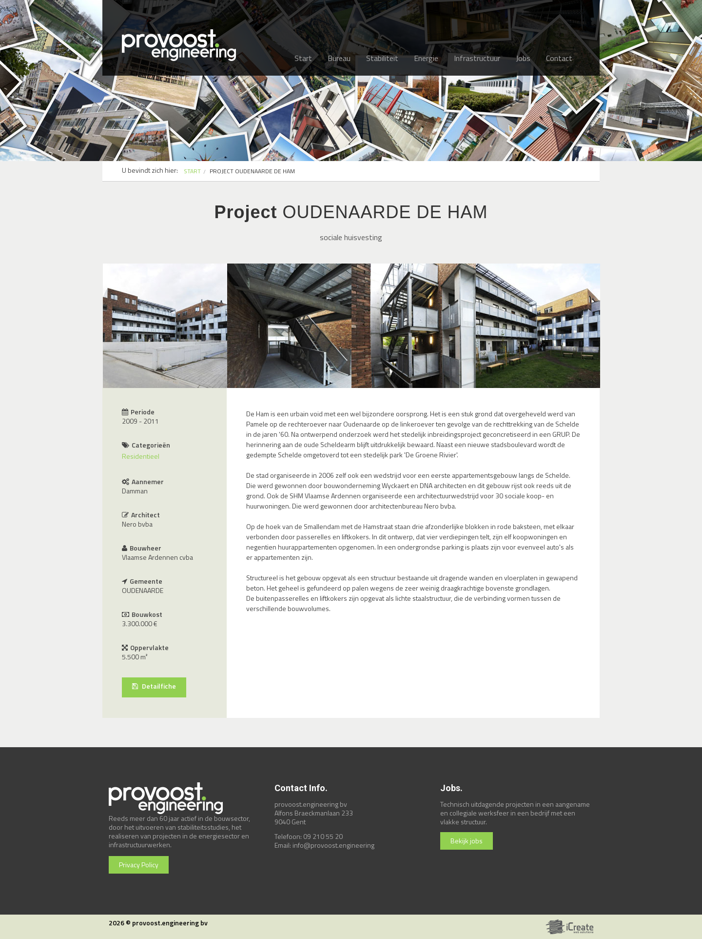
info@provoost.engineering (333, 845)
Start (303, 58)
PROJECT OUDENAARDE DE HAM (252, 171)
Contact (559, 58)
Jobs (523, 58)
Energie (426, 58)
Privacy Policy (138, 864)
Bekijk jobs (466, 841)
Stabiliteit (382, 58)
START (192, 171)
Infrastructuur (477, 58)
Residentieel (140, 456)
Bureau (339, 58)
